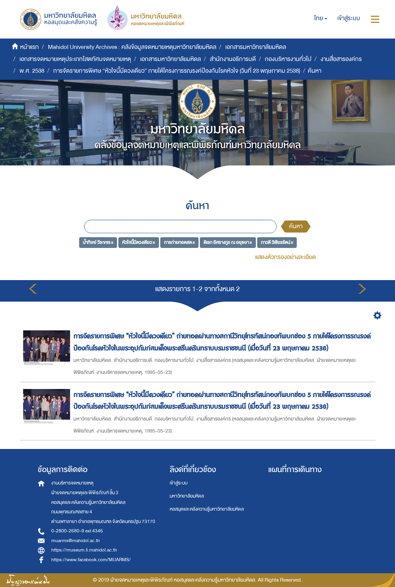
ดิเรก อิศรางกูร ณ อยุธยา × (228, 242)
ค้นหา (295, 226)
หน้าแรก (29, 47)
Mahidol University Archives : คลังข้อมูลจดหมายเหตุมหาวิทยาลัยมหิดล (132, 47)
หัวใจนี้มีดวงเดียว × (138, 242)
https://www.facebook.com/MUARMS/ (91, 560)
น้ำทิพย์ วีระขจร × (98, 242)
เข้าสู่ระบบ (178, 483)
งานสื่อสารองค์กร (341, 59)
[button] (320, 18)
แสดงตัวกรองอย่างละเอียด (285, 257)
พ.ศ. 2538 (31, 71)
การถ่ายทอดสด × (179, 242)
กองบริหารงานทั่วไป (288, 59)
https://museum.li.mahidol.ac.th (84, 550)
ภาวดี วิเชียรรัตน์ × (277, 242)
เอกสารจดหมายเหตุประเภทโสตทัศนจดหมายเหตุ (75, 59)
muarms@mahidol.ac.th (75, 540)
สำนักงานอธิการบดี (233, 59)
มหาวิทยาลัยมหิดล (187, 496)
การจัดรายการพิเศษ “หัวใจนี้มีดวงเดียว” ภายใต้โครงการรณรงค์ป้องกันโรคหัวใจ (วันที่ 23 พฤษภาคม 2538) (176, 71)
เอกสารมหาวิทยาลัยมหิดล (255, 47)
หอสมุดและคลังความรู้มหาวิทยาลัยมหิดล (207, 509)
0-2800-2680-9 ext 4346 (77, 531)
